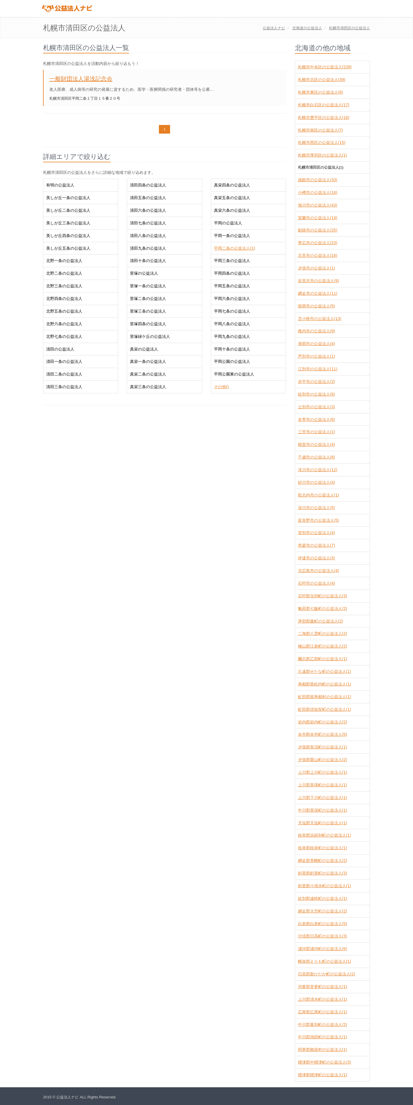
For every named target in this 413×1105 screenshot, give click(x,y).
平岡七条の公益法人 (232, 311)
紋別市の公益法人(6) (316, 394)
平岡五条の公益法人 (232, 286)
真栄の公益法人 (144, 349)
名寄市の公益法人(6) (316, 419)
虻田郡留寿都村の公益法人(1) (324, 696)
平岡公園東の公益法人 (234, 374)
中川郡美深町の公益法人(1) (322, 810)
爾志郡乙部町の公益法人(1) (322, 659)
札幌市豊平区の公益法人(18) (323, 117)
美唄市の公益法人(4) (316, 343)
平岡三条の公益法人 (232, 260)
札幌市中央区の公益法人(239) (325, 67)
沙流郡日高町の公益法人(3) (322, 936)
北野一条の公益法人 (64, 260)
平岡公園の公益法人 (232, 361)
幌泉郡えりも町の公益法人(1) (324, 961)
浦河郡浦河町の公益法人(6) (322, 948)
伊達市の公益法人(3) (316, 558)
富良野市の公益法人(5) (318, 520)
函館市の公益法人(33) (317, 180)
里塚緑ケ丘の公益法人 (150, 336)
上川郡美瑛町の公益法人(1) (322, 785)
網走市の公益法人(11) (317, 293)
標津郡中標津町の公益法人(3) (324, 1062)
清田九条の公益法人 (148, 248)
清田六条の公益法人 (148, 210)
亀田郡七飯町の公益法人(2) (322, 608)
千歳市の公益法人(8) (316, 457)
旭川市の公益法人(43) (317, 205)
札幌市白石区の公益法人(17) (323, 105)
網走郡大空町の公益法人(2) (322, 911)
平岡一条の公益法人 (232, 235)
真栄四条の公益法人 (232, 185)
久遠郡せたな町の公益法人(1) (324, 671)
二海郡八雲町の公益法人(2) (322, 633)
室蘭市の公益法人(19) (317, 217)
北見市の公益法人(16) (317, 255)
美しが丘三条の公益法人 (68, 223)
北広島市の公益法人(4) (318, 570)
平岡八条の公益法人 (232, 324)
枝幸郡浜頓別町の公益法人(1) (324, 835)
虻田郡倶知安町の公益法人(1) (324, 709)
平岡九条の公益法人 (232, 336)
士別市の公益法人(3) (316, 407)
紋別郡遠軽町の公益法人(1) (322, 898)
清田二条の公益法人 (64, 374)
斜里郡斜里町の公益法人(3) (322, 873)
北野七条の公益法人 (64, 336)
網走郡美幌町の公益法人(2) (322, 860)
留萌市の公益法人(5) (316, 306)
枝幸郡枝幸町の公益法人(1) (322, 848)
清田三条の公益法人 (64, 386)
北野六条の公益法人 (64, 324)
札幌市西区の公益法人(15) (321, 142)
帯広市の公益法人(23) (317, 242)
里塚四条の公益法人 (148, 324)
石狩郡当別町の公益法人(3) (322, 596)
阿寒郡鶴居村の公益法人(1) (322, 1049)
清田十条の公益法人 (148, 260)
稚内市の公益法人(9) (316, 331)
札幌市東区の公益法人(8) (320, 92)
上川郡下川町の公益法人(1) (322, 797)
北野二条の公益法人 (64, 273)
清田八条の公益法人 (148, 235)
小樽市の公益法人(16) (317, 192)
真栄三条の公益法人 (148, 386)
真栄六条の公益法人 (232, 210)
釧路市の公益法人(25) (317, 230)
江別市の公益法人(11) (317, 369)
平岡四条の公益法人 (232, 273)
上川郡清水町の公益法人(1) (322, 999)
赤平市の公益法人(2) (316, 381)
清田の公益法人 (60, 349)
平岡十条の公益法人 (232, 349)
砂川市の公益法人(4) (316, 482)
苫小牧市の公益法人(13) (319, 318)
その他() (221, 386)
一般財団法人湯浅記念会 (80, 79)
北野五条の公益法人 (64, 311)
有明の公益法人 (60, 185)
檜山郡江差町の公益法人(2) (322, 646)
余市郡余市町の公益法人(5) (322, 734)
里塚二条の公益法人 (148, 298)
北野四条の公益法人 (64, 298)
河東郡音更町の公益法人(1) (322, 986)
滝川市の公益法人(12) (317, 469)
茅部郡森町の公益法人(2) (320, 621)
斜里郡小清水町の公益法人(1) (324, 885)
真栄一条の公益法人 (148, 361)
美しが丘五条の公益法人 (68, 248)
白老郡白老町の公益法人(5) (322, 923)
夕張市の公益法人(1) (316, 268)
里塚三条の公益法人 (148, 311)
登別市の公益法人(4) (316, 532)
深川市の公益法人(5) (316, 507)
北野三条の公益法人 (64, 286)
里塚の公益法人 (144, 273)
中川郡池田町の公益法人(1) (322, 1037)
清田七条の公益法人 (148, 223)
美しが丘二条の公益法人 (68, 210)
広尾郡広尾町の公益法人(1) (322, 1012)
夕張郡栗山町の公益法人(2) (322, 759)
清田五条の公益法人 (148, 197)
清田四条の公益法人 (148, 185)
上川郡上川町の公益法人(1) (322, 772)
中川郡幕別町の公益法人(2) (322, 1024)
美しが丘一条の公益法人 (68, 197)
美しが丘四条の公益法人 (68, 235)
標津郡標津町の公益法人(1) (322, 1075)
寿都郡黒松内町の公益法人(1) (324, 684)
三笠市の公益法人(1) (316, 432)
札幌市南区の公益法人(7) (320, 130)
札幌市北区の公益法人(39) (321, 79)
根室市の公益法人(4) (316, 444)
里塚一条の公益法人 (148, 286)
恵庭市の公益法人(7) (316, 545)
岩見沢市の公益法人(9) (318, 280)
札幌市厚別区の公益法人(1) (322, 155)
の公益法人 (307, 28)
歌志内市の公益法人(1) (318, 495)
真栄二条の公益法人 (148, 374)
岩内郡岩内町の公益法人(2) (322, 722)
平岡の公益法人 (228, 223)
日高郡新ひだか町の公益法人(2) (326, 974)
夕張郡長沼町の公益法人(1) (322, 747)
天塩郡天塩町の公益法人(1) (322, 823)
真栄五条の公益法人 (232, 197)
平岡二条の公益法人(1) (234, 248)
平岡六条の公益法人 (232, 298)
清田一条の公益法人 (64, 361)
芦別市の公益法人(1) (316, 356)
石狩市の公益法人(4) (316, 583)
